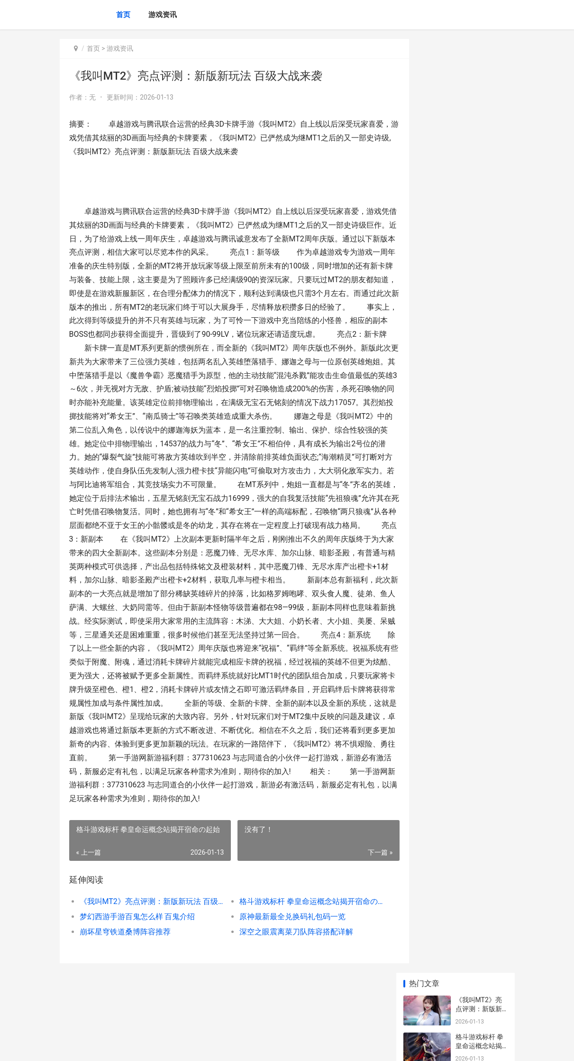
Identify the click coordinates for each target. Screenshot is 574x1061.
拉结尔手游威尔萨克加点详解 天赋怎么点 (479, 329)
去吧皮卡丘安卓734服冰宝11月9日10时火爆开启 (480, 440)
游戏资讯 (162, 14)
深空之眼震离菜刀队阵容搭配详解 (285, 972)
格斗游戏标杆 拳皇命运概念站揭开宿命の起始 (295, 942)
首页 (123, 14)
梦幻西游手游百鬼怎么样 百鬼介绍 (137, 957)
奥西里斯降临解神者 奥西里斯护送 (479, 547)
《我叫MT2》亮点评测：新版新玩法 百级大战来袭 (146, 942)
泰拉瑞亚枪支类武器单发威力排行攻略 (479, 477)
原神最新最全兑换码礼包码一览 (281, 957)
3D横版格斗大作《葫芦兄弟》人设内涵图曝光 (479, 292)
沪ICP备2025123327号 (189, 1046)
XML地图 (230, 1046)
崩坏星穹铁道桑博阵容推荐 (125, 972)
